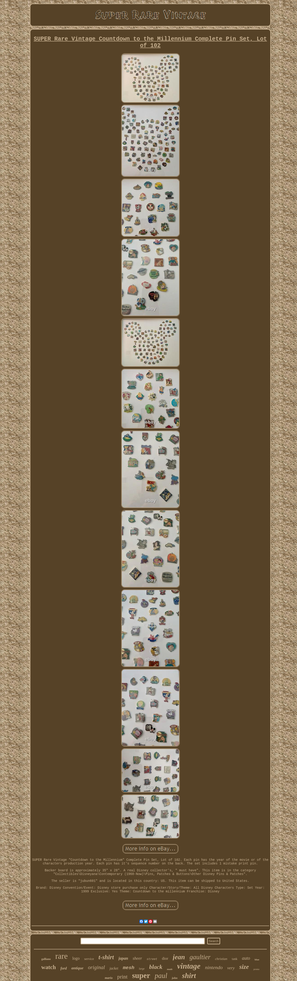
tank (234, 959)
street (152, 959)
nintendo (214, 967)
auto (246, 958)
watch (48, 967)
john (175, 978)
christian (221, 959)
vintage (189, 966)
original (96, 967)
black (155, 967)
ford (63, 968)
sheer (137, 958)
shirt (189, 975)
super (141, 975)
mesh (128, 967)
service (89, 959)
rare (61, 956)
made (169, 969)
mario (108, 978)
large (142, 968)
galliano (46, 959)
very (231, 967)
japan (123, 958)
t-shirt (106, 957)
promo (256, 969)
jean (179, 957)
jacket (114, 968)
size (244, 966)
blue (257, 959)
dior (165, 958)
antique (77, 968)
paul (161, 976)
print (122, 977)
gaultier (200, 957)
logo (76, 958)
